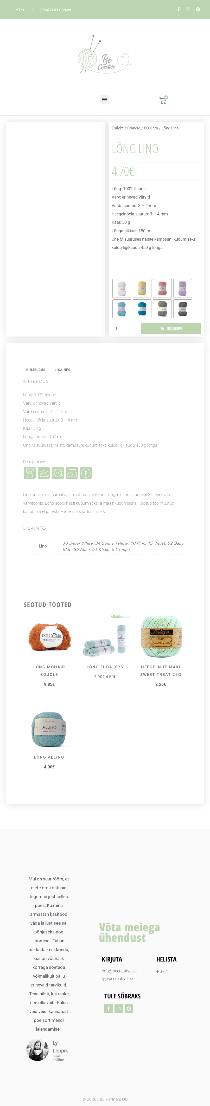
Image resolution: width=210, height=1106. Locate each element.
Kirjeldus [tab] (36, 370)
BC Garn (151, 128)
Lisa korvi (174, 328)
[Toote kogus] (125, 328)
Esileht (118, 128)
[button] (104, 99)
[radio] (122, 288)
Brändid (133, 128)
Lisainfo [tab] (64, 370)
